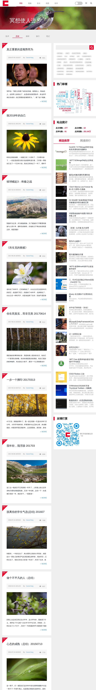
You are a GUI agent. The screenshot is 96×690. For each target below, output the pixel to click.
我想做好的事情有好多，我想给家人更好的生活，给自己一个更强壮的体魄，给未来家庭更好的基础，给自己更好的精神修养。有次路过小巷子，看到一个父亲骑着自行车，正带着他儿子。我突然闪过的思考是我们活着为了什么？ (26, 362)
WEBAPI (72, 59)
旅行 (38, 36)
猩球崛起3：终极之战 (19, 181)
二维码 (80, 59)
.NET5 (89, 65)
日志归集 (88, 62)
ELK (65, 62)
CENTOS (60, 71)
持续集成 (70, 68)
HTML (72, 56)
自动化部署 (79, 68)
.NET (67, 53)
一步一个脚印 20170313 (21, 379)
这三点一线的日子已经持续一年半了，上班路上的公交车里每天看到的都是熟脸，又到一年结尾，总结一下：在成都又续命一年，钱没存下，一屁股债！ (26, 491)
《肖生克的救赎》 (17, 247)
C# (66, 56)
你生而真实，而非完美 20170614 (26, 313)
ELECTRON (76, 53)
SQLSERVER (68, 65)
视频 (29, 3)
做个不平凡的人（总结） (21, 577)
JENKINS (60, 68)
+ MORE (43, 101)
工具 (58, 65)
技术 (7, 36)
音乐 (38, 3)
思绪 (17, 36)
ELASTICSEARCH (76, 62)
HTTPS (89, 71)
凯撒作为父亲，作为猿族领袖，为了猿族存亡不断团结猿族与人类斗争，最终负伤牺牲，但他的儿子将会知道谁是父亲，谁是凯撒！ (26, 226)
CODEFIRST (87, 56)
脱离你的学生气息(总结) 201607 (26, 511)
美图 (47, 3)
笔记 (48, 36)
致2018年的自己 (16, 115)
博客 (21, 3)
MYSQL (59, 53)
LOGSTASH (79, 65)
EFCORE (70, 71)
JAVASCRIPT (61, 59)
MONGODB (80, 71)
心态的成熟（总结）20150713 (24, 643)
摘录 (27, 36)
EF (78, 56)
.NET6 (88, 59)
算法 (85, 53)
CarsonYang (29, 57)
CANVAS (60, 74)
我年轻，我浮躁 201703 (21, 445)
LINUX (59, 56)
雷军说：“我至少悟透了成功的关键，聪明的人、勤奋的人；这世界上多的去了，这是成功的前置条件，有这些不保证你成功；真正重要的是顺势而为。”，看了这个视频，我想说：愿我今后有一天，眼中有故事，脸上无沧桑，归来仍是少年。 (27, 97)
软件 (56, 3)
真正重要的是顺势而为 (20, 49)
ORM (59, 62)
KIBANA (69, 74)
